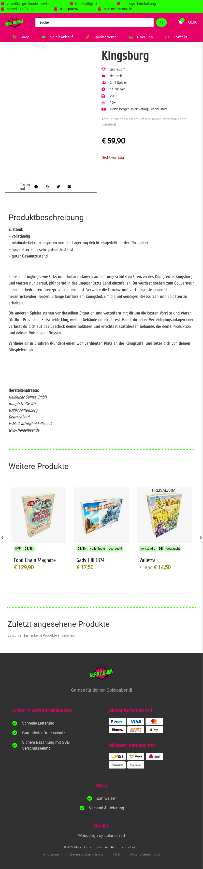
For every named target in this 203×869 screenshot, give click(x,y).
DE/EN (29, 548)
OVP (18, 548)
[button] (36, 186)
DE (161, 548)
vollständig (97, 548)
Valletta (147, 560)
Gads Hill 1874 (90, 560)
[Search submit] (161, 22)
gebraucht (115, 548)
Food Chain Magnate (35, 560)
